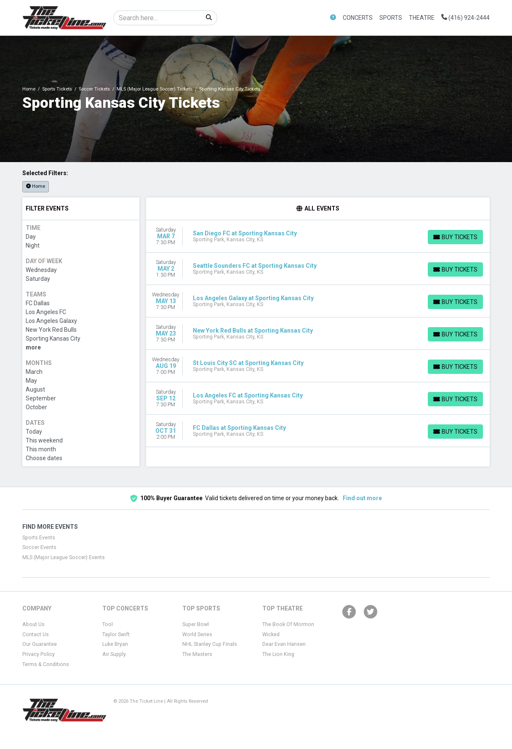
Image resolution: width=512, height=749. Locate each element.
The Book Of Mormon (288, 624)
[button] (333, 18)
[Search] (157, 18)
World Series (197, 634)
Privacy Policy (38, 654)
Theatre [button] (422, 17)
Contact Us (35, 634)
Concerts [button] (358, 17)
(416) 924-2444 (465, 17)
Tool (107, 624)
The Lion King (278, 654)
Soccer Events (39, 547)
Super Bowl (195, 624)
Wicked (271, 634)
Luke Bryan (115, 644)
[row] (318, 236)
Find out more (362, 498)
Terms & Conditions (45, 664)
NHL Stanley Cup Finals (209, 644)
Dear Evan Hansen (284, 644)
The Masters (197, 654)
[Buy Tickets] (455, 237)
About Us (33, 624)
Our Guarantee (39, 644)
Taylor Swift (116, 634)
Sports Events (38, 538)
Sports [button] (390, 17)
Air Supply (114, 654)
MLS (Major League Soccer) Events (63, 557)
